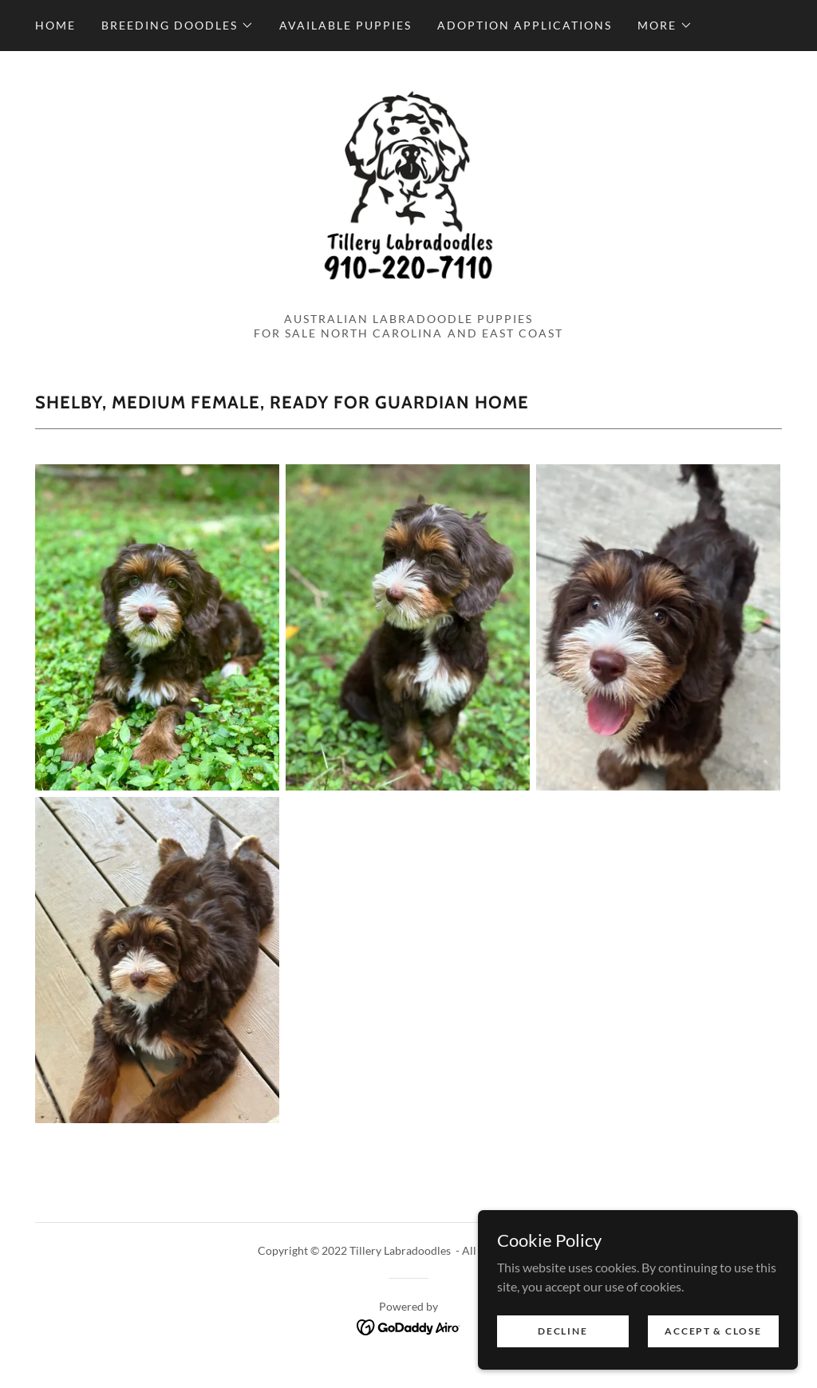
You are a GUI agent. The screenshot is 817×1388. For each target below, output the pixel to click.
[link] (409, 190)
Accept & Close (713, 1331)
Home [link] (55, 25)
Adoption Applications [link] (524, 25)
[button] (177, 25)
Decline (563, 1331)
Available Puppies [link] (345, 25)
